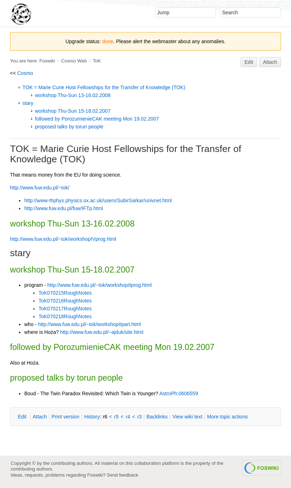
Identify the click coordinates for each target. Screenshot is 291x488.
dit (23, 417)
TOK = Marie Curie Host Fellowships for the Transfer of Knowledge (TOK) (103, 87)
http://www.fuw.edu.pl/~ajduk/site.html (101, 332)
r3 (139, 417)
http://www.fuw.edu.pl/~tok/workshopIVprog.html (63, 239)
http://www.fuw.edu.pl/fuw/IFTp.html (63, 208)
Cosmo (25, 73)
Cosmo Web (74, 60)
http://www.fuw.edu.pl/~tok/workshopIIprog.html (99, 285)
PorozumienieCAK (87, 347)
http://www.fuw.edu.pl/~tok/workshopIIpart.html (89, 324)
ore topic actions (227, 417)
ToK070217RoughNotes (65, 308)
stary (27, 103)
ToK (97, 60)
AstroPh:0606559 (178, 393)
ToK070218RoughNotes (65, 316)
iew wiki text (187, 417)
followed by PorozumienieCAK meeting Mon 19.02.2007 (97, 119)
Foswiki (47, 60)
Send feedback (122, 475)
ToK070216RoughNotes (65, 301)
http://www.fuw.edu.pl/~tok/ (39, 187)
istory (92, 417)
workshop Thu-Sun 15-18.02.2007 (72, 111)
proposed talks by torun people (69, 126)
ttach (39, 417)
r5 (116, 417)
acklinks (156, 417)
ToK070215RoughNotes (65, 293)
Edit (249, 62)
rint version (66, 417)
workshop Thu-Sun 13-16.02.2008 (72, 95)
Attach (270, 62)
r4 (128, 417)
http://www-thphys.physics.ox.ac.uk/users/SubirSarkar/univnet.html (98, 200)
